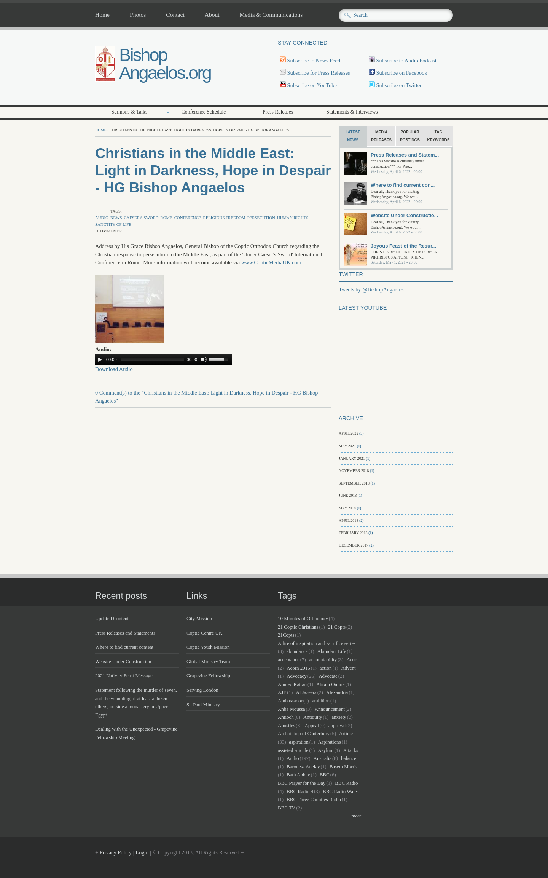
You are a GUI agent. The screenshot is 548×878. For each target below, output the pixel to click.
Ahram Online (330, 684)
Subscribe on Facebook (401, 73)
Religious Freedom (224, 217)
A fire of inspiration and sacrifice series (316, 643)
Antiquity (312, 717)
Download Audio (114, 369)
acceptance (288, 659)
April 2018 (348, 520)
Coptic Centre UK (204, 633)
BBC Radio (346, 783)
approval (337, 725)
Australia (322, 758)
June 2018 (348, 495)
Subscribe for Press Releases (318, 73)
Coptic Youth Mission (207, 647)
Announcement (330, 709)
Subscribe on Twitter (398, 85)
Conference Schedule (204, 112)
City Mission (199, 618)
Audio (101, 217)
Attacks (350, 750)
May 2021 (347, 446)
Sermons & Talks (130, 112)
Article (346, 733)
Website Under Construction (123, 661)
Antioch (286, 717)
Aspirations (329, 742)
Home (102, 15)
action (326, 668)
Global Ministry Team (208, 661)
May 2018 (347, 508)
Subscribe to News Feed (313, 61)
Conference (187, 217)
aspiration (299, 742)
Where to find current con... (403, 185)
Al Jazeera (306, 692)
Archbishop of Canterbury (304, 733)
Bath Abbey (298, 774)
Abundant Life (331, 651)
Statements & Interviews (352, 112)
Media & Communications (271, 15)
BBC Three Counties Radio (314, 799)
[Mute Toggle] (204, 360)
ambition (321, 701)
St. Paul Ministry (203, 704)
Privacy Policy (116, 852)
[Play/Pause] (100, 360)
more (356, 816)
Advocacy (297, 676)
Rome (166, 217)
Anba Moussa (291, 709)
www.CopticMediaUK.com (271, 262)
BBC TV (286, 808)
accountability (323, 659)
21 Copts (337, 627)
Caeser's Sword (141, 217)
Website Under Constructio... (404, 215)
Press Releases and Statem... (405, 155)
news (116, 217)
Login (141, 852)
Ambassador (290, 701)
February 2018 (353, 533)
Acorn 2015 (298, 668)
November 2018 (354, 471)
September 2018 (354, 483)
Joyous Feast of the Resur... (403, 246)
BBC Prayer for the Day (301, 783)
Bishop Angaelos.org (165, 64)
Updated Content (112, 618)
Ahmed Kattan (292, 684)
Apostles (286, 725)
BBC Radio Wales (340, 791)
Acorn (352, 659)
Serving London (202, 690)
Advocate (328, 676)
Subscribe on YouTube (312, 85)
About (212, 15)
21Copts (286, 635)
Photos (138, 15)
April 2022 (348, 433)
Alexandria (337, 692)
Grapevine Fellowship (208, 675)
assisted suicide (293, 750)
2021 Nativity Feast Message (124, 675)
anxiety (339, 717)
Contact (175, 15)
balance (348, 758)
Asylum (325, 750)
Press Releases (278, 112)
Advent (348, 668)
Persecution (261, 217)
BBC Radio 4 (300, 791)
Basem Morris (344, 766)
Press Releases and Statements (125, 633)
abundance (297, 651)
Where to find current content (124, 647)
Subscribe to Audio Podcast (405, 61)
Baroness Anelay (303, 766)
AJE (282, 692)
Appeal (311, 725)
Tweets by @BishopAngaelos (371, 289)
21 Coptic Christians (298, 627)
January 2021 (352, 458)
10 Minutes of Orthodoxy (303, 618)
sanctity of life (113, 224)
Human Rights (292, 217)
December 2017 (353, 545)
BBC (325, 774)
